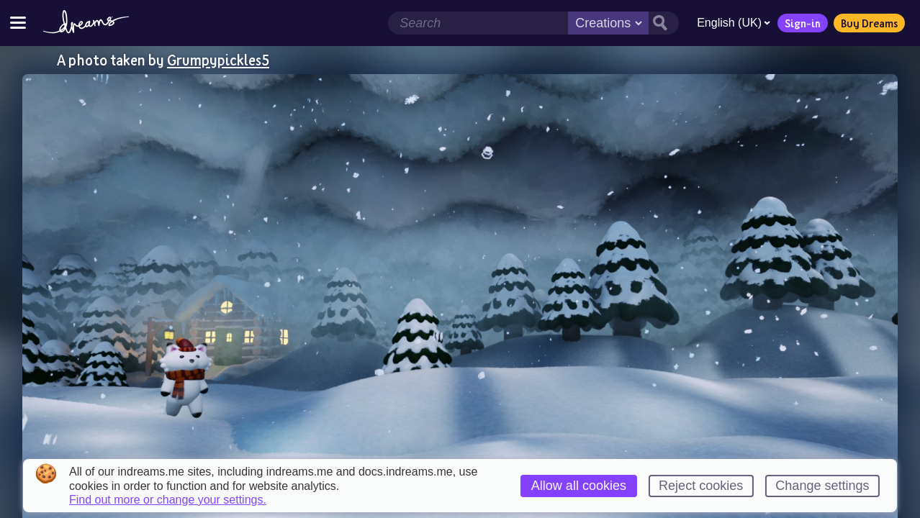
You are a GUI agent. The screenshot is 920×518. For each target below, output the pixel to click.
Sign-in (803, 23)
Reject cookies (701, 485)
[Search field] (478, 23)
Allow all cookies (578, 485)
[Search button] (664, 23)
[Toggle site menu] (18, 22)
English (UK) (733, 23)
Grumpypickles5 (218, 59)
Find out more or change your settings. (167, 500)
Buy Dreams (869, 23)
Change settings (822, 485)
